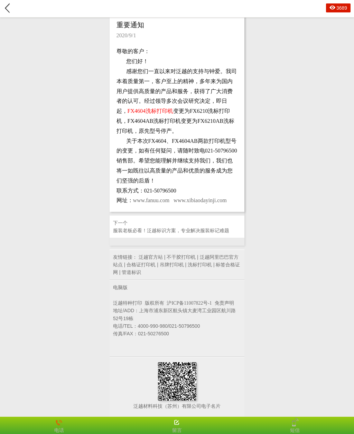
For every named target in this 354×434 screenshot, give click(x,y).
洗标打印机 (200, 264)
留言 (177, 425)
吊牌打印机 (172, 264)
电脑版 (120, 287)
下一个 (177, 227)
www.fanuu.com (151, 200)
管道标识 (131, 272)
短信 (295, 425)
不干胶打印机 (181, 257)
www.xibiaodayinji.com (200, 200)
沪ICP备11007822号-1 (189, 303)
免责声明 (224, 303)
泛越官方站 (151, 257)
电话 (59, 425)
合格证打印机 (141, 264)
